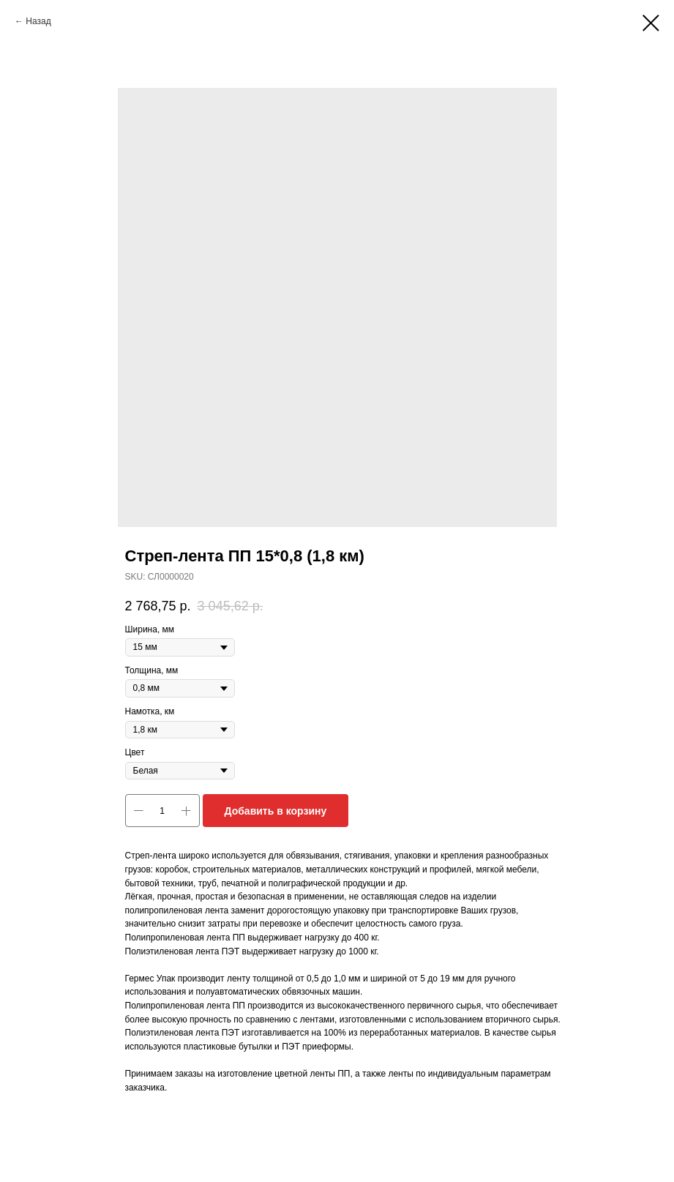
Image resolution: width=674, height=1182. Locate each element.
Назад (38, 21)
